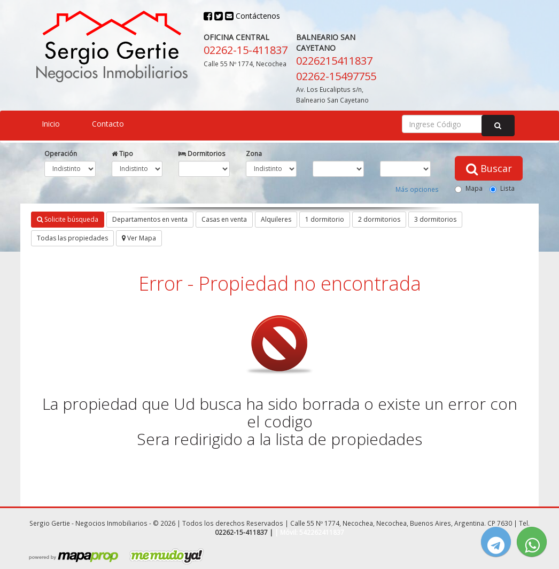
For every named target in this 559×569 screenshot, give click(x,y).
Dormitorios (202, 153)
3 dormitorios (435, 219)
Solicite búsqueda (67, 219)
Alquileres (276, 219)
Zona (254, 153)
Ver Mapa (139, 238)
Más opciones (417, 189)
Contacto (108, 124)
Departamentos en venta (150, 219)
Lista (502, 188)
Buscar (489, 168)
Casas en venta (224, 219)
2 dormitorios (379, 219)
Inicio (51, 124)
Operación (60, 153)
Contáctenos (252, 16)
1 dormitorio (324, 219)
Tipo (122, 153)
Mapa (469, 188)
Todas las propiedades (72, 238)
